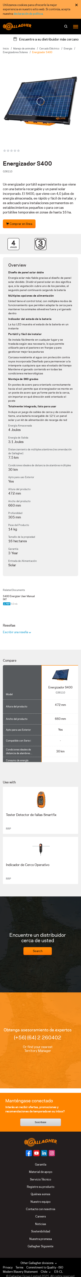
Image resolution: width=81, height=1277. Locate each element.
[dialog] (40, 9)
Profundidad (15, 513)
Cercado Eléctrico (49, 48)
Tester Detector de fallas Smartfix (31, 814)
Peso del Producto (18, 525)
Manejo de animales (24, 48)
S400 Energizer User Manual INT (19, 597)
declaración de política (28, 14)
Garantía (13, 549)
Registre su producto (40, 1187)
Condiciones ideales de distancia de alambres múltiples (39, 465)
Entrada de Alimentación (22, 561)
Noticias (40, 1224)
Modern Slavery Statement (20, 1272)
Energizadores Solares (15, 52)
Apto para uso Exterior (21, 477)
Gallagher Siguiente (40, 1246)
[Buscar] (66, 28)
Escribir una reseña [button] (16, 632)
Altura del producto (19, 489)
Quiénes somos (40, 1194)
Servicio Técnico (40, 1179)
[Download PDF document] (7, 603)
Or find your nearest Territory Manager (38, 1049)
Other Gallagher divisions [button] (39, 1263)
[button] (46, 1272)
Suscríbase (40, 1122)
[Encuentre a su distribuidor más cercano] (45, 39)
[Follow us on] (28, 1153)
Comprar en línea (19, 224)
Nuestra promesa (40, 1239)
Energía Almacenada (20, 425)
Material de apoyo (40, 1172)
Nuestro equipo (40, 1202)
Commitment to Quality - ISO (44, 1267)
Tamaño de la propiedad (21, 537)
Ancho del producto (19, 501)
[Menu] (75, 26)
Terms (19, 1267)
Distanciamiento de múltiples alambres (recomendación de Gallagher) (40, 451)
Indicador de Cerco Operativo (27, 865)
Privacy (8, 1267)
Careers (40, 1216)
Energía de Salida (18, 437)
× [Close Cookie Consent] (76, 5)
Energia (68, 48)
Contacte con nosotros (40, 1209)
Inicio (6, 48)
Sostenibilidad (40, 1231)
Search (37, 951)
